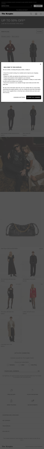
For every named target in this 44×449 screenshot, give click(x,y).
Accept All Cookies (33, 97)
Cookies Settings (19, 97)
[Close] (40, 64)
